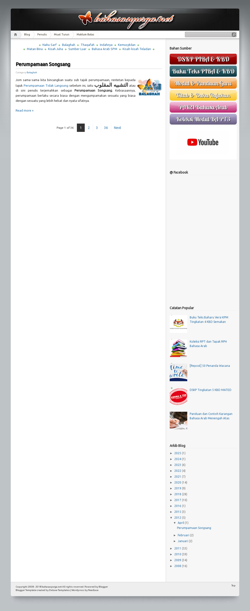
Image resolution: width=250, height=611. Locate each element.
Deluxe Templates (59, 590)
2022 (178, 470)
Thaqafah (87, 44)
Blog (27, 34)
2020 (178, 482)
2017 (178, 500)
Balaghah (68, 44)
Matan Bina (35, 49)
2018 (178, 494)
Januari (183, 541)
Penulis (42, 34)
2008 (178, 566)
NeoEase (93, 590)
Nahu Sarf (49, 44)
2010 (178, 554)
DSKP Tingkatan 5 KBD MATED (210, 389)
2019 (178, 488)
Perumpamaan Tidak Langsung (46, 85)
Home (16, 34)
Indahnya (106, 44)
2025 (178, 453)
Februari (184, 535)
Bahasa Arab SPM (104, 49)
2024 (178, 459)
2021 (178, 476)
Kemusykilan (126, 44)
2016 (178, 505)
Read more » (24, 110)
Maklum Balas (85, 34)
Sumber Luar (77, 49)
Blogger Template (26, 590)
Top (233, 585)
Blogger (103, 586)
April (181, 522)
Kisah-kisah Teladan (137, 49)
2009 (178, 560)
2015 (178, 511)
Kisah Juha (55, 49)
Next (117, 128)
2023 (178, 464)
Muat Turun (61, 34)
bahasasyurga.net (52, 586)
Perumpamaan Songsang (43, 64)
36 (106, 128)
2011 (178, 548)
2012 (178, 517)
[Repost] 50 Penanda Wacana (210, 365)
